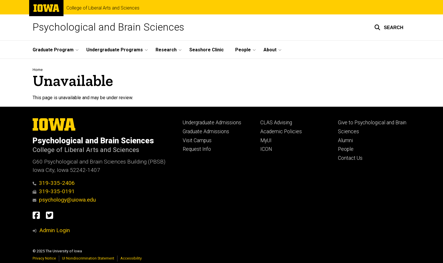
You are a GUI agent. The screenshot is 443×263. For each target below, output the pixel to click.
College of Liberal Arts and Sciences (102, 8)
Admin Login (54, 230)
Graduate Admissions (206, 131)
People (346, 149)
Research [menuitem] (166, 49)
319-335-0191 (54, 191)
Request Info (197, 149)
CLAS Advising (276, 122)
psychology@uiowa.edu (64, 199)
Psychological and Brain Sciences (108, 27)
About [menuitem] (269, 49)
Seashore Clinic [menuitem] (206, 49)
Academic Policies (281, 131)
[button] (389, 27)
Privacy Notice (44, 258)
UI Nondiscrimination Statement (88, 258)
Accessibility (131, 258)
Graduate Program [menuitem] (53, 49)
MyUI (266, 140)
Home (38, 69)
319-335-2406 (54, 183)
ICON (266, 149)
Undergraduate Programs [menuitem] (114, 49)
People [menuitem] (243, 49)
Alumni (345, 140)
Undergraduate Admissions (212, 122)
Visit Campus (197, 140)
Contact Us (350, 158)
